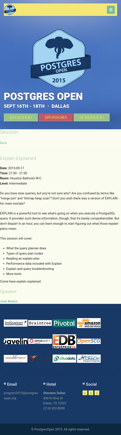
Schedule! (91, 117)
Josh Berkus (9, 301)
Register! (21, 117)
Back (3, 143)
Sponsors (56, 117)
